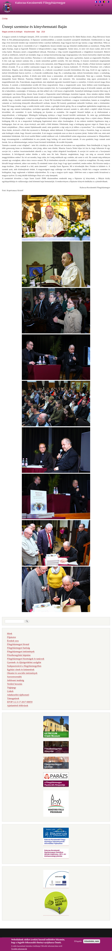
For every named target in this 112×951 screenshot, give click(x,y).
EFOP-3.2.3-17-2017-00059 (19, 702)
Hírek (9, 633)
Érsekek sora (13, 641)
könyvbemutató (29, 32)
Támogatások (13, 698)
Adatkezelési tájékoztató (18, 695)
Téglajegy (11, 687)
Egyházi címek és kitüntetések (20, 669)
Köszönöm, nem (91, 942)
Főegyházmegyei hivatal (18, 644)
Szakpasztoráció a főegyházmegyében (24, 666)
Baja (38, 32)
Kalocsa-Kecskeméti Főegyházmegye (40, 2)
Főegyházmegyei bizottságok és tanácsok (25, 658)
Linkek (10, 691)
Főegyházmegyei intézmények (21, 651)
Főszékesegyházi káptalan (19, 655)
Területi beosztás (14, 684)
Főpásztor (11, 637)
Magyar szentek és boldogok (12, 32)
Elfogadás (78, 943)
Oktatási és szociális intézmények (22, 673)
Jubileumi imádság (15, 680)
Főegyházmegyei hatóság (18, 648)
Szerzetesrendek (14, 676)
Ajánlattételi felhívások (17, 705)
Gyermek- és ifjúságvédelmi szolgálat (24, 662)
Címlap (5, 18)
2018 (43, 32)
